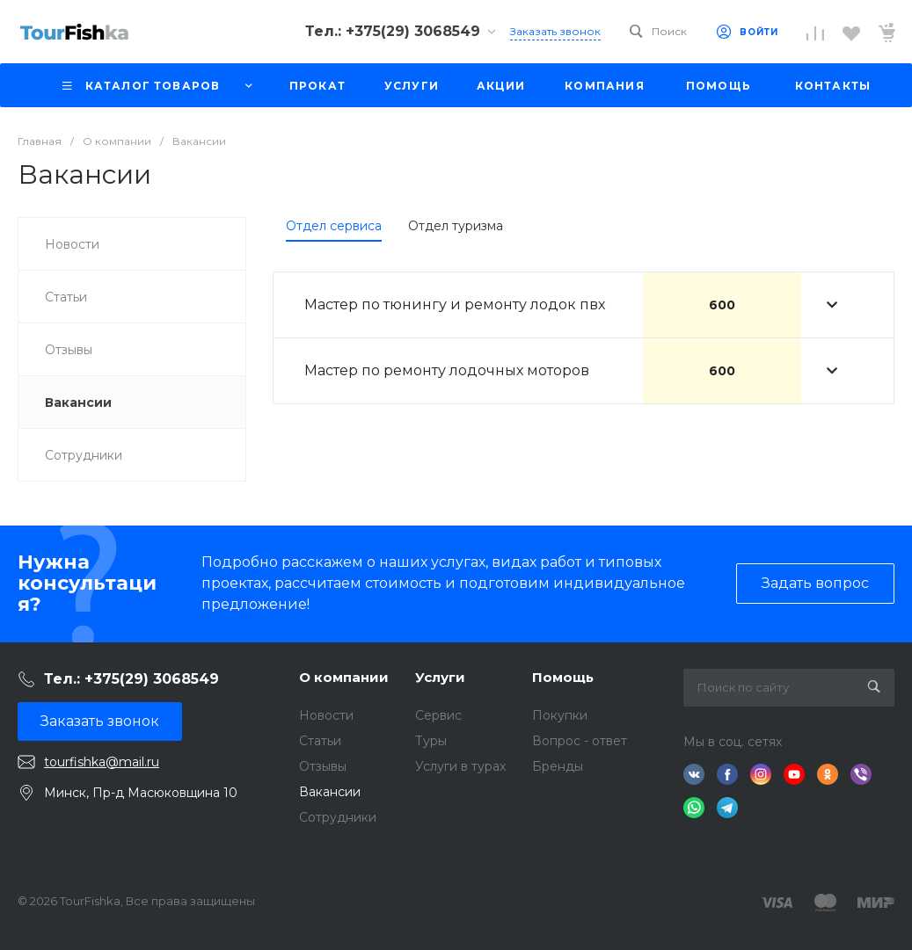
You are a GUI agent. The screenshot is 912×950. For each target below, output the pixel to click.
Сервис (438, 715)
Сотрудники (337, 817)
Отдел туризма (455, 226)
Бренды (557, 766)
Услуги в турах (460, 766)
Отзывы (323, 766)
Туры (431, 741)
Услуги (440, 677)
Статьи (320, 741)
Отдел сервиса (334, 226)
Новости (326, 715)
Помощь (563, 677)
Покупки (559, 715)
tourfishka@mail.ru (101, 762)
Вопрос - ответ (579, 741)
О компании (344, 677)
